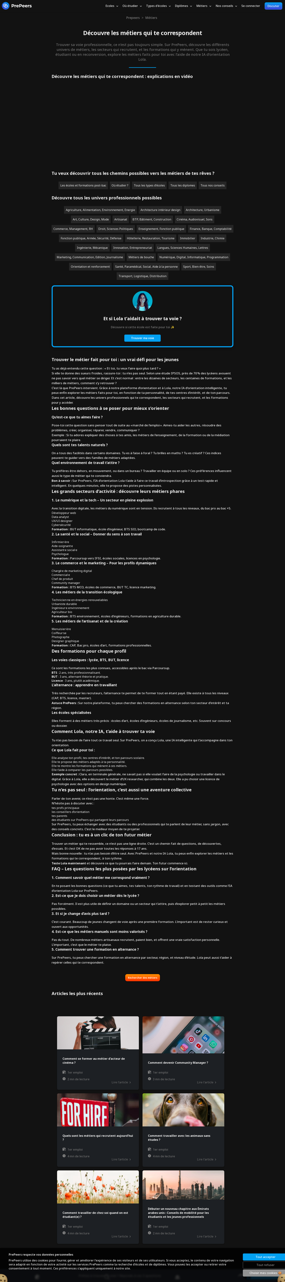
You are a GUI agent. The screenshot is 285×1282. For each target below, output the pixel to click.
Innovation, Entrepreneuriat (132, 248)
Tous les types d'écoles (149, 185)
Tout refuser (253, 1265)
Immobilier (187, 238)
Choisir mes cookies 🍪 (253, 1273)
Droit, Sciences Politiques (115, 229)
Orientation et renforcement (90, 267)
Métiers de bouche (141, 257)
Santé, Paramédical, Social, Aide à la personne (146, 267)
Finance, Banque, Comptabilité (211, 229)
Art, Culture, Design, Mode (91, 219)
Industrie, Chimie (212, 238)
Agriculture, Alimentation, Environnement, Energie (100, 210)
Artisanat (120, 219)
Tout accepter (253, 1257)
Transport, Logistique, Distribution (142, 276)
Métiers (151, 17)
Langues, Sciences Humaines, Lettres (182, 248)
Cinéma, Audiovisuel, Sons (194, 219)
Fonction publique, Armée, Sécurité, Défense (91, 238)
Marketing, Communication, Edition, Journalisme (90, 257)
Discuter (273, 6)
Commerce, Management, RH (73, 229)
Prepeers (133, 17)
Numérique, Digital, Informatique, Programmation (193, 257)
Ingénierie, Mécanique (92, 248)
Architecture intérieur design (160, 210)
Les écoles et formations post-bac (83, 185)
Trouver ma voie (142, 338)
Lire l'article (121, 1082)
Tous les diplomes (182, 185)
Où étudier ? (120, 185)
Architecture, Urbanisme (202, 210)
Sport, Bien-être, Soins (198, 267)
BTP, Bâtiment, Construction (152, 219)
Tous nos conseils (212, 185)
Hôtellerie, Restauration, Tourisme (150, 238)
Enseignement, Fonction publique (161, 229)
